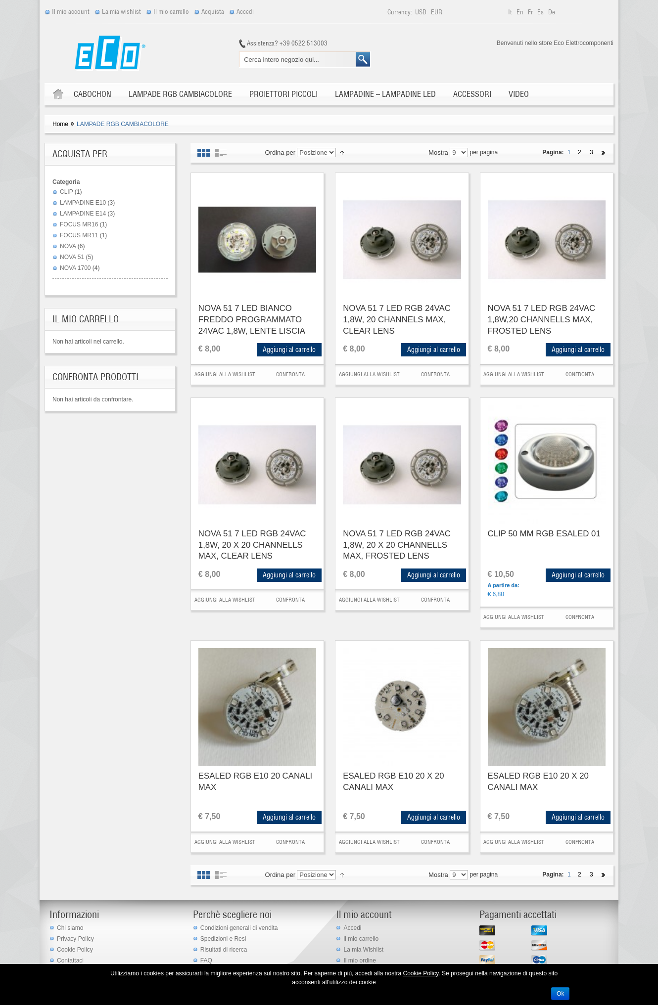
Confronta (290, 374)
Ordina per (280, 152)
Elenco (221, 153)
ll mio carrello (360, 938)
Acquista (212, 11)
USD (421, 12)
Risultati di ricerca (223, 949)
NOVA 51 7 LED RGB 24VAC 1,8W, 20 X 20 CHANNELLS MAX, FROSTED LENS (397, 545)
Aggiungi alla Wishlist (224, 374)
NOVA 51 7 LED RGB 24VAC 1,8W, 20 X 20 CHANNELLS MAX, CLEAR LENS (252, 545)
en (521, 12)
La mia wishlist (121, 11)
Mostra (438, 152)
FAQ (206, 960)
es (541, 12)
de (551, 12)
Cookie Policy (75, 949)
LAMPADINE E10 (83, 202)
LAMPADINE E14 (83, 213)
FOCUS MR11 (79, 235)
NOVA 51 (72, 257)
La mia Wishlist (363, 949)
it (511, 12)
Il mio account (71, 11)
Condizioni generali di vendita (239, 927)
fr (531, 12)
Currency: (399, 12)
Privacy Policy (75, 938)
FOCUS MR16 (79, 224)
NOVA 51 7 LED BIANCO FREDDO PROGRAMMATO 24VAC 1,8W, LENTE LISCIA (251, 319)
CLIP (66, 191)
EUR (436, 12)
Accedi (245, 11)
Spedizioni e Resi (223, 938)
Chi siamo (70, 927)
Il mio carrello (171, 11)
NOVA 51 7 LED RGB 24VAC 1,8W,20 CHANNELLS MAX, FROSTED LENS (542, 319)
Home (60, 124)
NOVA (68, 246)
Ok (560, 993)
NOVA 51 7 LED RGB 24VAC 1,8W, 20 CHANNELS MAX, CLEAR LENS (397, 319)
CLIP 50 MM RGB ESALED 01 (544, 533)
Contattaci (70, 960)
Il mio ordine (359, 960)
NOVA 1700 (75, 267)
